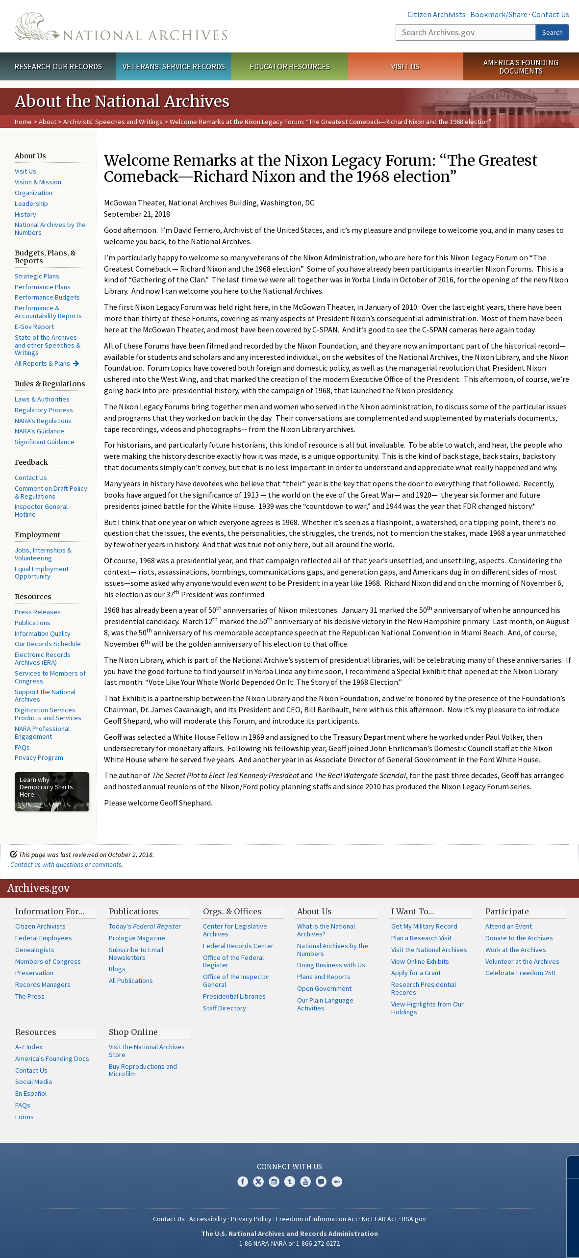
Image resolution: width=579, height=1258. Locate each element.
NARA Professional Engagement (42, 732)
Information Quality (43, 633)
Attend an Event (508, 926)
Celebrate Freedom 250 (520, 972)
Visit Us (405, 66)
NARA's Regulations (43, 420)
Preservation (34, 972)
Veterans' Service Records (174, 66)
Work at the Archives (515, 949)
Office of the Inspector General (236, 980)
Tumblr (290, 1181)
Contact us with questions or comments (66, 864)
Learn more (491, 1240)
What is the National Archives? (326, 930)
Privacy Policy (251, 1218)
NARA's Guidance (39, 431)
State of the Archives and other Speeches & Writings (47, 345)
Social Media (33, 1081)
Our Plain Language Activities (325, 1004)
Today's (145, 926)
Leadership (31, 203)
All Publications (131, 980)
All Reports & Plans (42, 363)
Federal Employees (43, 937)
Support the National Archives (45, 695)
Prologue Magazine (137, 937)
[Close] (567, 1167)
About (47, 121)
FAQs (22, 747)
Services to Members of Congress (50, 677)
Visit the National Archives (429, 949)
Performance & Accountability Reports (48, 311)
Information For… (49, 911)
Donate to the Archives (519, 937)
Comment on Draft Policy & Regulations (51, 492)
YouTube (305, 1181)
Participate (507, 911)
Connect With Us (289, 1166)
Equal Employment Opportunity (42, 572)
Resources (35, 1032)
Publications (32, 622)
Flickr (337, 1181)
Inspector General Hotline (41, 510)
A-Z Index (28, 1046)
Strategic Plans (37, 276)
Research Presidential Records (423, 988)
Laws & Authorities (42, 399)
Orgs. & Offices (232, 911)
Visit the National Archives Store (147, 1050)
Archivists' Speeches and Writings (113, 121)
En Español (31, 1093)
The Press (30, 996)
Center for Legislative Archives (235, 930)
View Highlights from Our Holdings (427, 1008)
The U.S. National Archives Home (121, 26)
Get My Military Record (424, 926)
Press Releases (38, 611)
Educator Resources (290, 66)
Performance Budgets (47, 297)
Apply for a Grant (416, 972)
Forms (24, 1116)
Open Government (324, 988)
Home (23, 121)
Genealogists (34, 949)
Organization (33, 192)
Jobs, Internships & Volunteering (43, 554)
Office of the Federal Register (233, 961)
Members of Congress (48, 961)
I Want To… (412, 911)
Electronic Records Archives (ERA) (43, 658)
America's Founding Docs (52, 1058)
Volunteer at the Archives (522, 961)
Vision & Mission (38, 181)
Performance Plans (43, 286)
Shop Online (133, 1032)
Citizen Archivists (436, 14)
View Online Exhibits (420, 961)
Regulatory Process (44, 409)
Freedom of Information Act (316, 1218)
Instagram (274, 1181)
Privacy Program (39, 757)
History (25, 214)
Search (552, 32)
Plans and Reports (324, 976)
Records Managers (43, 984)
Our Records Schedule (48, 643)
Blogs (117, 968)
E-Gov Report (34, 326)
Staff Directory (224, 1008)
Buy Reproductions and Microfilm (143, 1070)
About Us (314, 911)
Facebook (243, 1181)
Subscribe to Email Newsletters (136, 953)
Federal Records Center (238, 945)
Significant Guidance (45, 441)
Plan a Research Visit (421, 937)
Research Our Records (58, 66)
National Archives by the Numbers (50, 228)
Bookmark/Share (499, 14)
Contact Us (550, 14)
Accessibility (208, 1218)
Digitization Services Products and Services (48, 713)
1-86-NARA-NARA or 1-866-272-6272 (289, 1243)
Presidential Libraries (234, 996)
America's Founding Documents (520, 66)
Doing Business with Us (331, 964)
